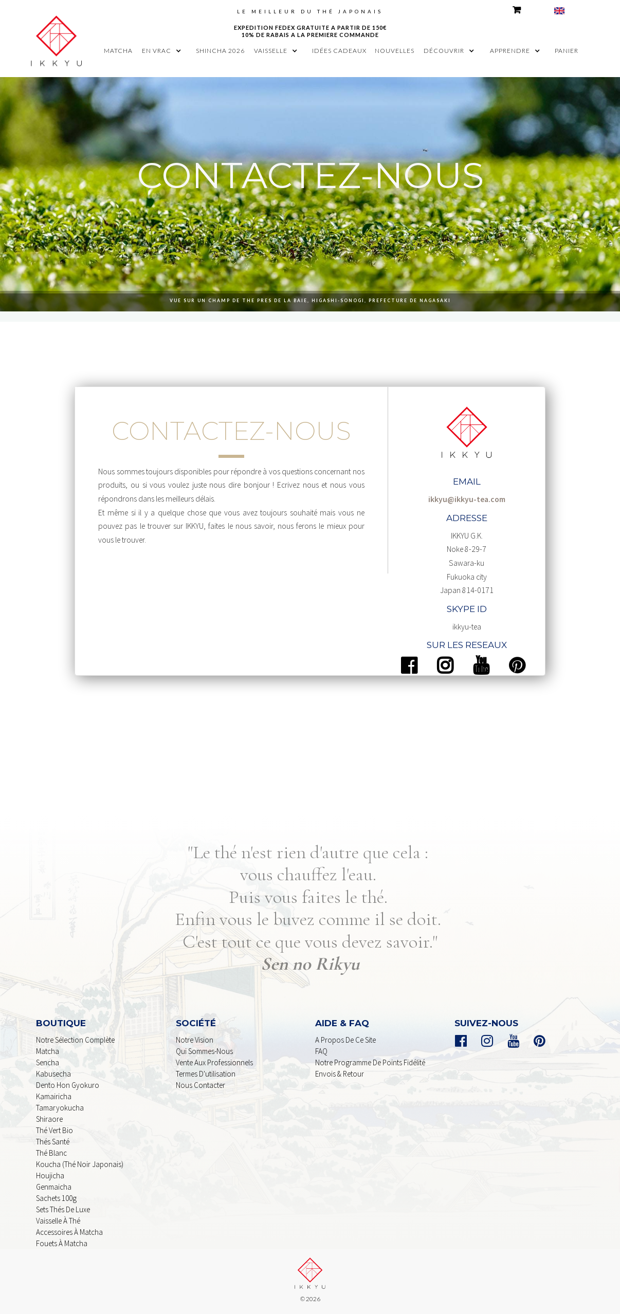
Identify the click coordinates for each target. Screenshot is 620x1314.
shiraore (49, 1119)
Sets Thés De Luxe (63, 1209)
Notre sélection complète (75, 1040)
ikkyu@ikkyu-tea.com (466, 499)
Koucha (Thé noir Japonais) (79, 1164)
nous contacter (200, 1085)
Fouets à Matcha (61, 1243)
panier (566, 50)
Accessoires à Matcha (69, 1232)
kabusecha (53, 1074)
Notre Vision (194, 1040)
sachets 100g (56, 1198)
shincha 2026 (220, 50)
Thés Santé (52, 1141)
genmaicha (53, 1187)
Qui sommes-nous (204, 1051)
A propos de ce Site (345, 1040)
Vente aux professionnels (214, 1062)
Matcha (47, 1051)
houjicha (50, 1175)
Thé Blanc (51, 1153)
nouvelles (394, 50)
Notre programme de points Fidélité (370, 1062)
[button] (164, 51)
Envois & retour (339, 1074)
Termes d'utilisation (205, 1074)
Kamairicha (53, 1096)
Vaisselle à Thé (58, 1221)
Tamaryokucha (60, 1108)
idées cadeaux (339, 50)
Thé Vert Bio (54, 1130)
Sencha (47, 1062)
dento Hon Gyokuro (67, 1085)
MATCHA (118, 50)
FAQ (321, 1051)
